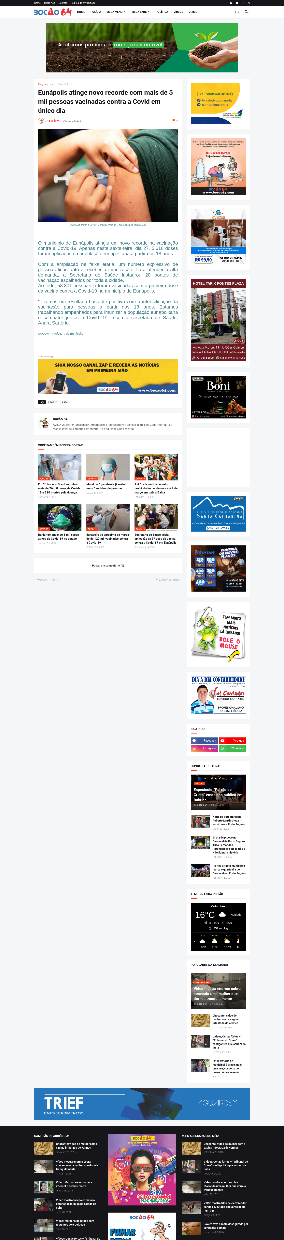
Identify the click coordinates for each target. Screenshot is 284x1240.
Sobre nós (49, 3)
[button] (237, 12)
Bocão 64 (60, 419)
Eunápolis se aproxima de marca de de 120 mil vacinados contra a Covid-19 (107, 539)
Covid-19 (62, 84)
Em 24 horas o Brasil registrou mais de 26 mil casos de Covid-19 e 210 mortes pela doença (59, 488)
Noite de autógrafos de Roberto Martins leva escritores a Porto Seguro (229, 820)
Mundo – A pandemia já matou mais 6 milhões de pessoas (106, 486)
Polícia (96, 11)
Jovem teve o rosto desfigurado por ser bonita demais (226, 1225)
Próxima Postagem (167, 579)
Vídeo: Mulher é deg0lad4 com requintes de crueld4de (75, 1222)
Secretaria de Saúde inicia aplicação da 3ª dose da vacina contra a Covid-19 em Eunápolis (156, 539)
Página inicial (46, 84)
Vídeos (178, 11)
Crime (193, 11)
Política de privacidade (83, 3)
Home (37, 3)
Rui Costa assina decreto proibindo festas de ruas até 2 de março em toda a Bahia (156, 488)
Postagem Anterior (48, 579)
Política (162, 11)
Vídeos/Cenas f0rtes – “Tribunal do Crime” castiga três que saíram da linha (229, 1042)
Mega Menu (114, 11)
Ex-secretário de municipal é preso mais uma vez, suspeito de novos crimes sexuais (227, 1066)
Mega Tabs (139, 11)
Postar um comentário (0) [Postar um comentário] (108, 565)
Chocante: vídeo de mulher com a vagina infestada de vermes (226, 1019)
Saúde (64, 402)
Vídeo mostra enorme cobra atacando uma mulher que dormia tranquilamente (77, 1165)
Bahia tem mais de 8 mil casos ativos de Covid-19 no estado (58, 536)
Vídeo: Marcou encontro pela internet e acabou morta (74, 1184)
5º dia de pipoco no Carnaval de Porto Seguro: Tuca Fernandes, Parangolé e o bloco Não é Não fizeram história (229, 845)
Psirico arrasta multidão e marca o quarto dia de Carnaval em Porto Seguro (229, 869)
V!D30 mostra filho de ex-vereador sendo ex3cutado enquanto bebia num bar (225, 1207)
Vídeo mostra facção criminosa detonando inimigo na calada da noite (76, 1204)
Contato (63, 3)
